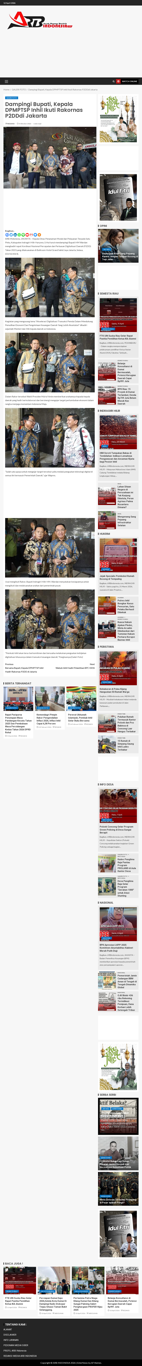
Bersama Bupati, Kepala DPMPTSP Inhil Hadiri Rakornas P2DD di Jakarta (27, 667)
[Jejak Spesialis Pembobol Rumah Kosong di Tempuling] (118, 555)
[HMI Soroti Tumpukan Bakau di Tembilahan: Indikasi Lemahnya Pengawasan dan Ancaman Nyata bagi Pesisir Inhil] (118, 432)
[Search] (113, 81)
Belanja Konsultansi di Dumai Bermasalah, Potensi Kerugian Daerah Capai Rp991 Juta (127, 372)
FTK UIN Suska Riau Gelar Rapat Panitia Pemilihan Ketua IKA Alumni (18, 1301)
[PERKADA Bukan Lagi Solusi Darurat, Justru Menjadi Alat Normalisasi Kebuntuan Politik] (118, 1153)
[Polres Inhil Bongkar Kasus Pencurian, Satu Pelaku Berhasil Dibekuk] (107, 605)
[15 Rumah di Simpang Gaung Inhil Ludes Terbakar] (107, 744)
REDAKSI (11, 124)
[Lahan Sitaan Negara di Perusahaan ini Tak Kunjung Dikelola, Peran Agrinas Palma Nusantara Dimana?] (107, 496)
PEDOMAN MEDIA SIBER (15, 1345)
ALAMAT (7, 1329)
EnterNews (82, 1362)
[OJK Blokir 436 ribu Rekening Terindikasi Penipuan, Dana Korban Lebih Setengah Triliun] (107, 1002)
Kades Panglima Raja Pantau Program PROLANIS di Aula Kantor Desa (127, 865)
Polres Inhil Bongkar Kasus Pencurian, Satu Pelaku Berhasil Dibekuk (126, 606)
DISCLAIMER (9, 1334)
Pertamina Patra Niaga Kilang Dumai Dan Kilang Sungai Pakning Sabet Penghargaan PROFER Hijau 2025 (87, 1304)
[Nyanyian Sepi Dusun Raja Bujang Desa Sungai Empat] (118, 246)
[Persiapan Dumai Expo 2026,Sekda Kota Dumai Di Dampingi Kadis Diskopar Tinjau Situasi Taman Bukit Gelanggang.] (54, 1280)
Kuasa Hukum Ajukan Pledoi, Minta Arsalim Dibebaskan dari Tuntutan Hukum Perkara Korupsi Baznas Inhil (126, 631)
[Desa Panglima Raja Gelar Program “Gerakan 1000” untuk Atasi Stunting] (107, 886)
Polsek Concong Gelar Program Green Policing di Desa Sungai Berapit (116, 829)
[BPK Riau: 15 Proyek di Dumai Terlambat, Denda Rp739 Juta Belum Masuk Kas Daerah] (107, 396)
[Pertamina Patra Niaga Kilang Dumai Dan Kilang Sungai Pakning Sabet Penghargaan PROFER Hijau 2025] (88, 1280)
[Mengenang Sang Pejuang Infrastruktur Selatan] (107, 520)
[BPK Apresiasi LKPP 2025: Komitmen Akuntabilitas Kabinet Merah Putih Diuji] (118, 924)
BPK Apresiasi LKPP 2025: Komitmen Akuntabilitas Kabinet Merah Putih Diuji (116, 948)
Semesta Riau (108, 329)
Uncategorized (47, 1291)
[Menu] (6, 81)
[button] (6, 81)
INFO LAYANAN (10, 1340)
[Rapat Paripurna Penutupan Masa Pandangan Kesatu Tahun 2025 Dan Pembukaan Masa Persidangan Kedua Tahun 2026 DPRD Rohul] (18, 698)
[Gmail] (31, 235)
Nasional (107, 938)
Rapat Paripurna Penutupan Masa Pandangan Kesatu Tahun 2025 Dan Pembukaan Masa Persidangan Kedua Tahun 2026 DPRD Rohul (18, 723)
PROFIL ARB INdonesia (14, 1350)
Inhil (105, 446)
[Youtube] (27, 235)
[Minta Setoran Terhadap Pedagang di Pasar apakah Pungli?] (118, 1189)
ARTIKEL (104, 252)
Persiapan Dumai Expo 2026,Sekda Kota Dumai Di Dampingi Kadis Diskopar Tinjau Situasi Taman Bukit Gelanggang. (53, 1304)
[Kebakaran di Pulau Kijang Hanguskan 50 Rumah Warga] (118, 668)
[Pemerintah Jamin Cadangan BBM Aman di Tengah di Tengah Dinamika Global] (107, 981)
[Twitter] (11, 235)
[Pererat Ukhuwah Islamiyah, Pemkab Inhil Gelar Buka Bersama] (81, 698)
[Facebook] (7, 235)
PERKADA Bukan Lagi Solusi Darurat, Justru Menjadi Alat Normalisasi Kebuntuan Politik (115, 1164)
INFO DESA (107, 820)
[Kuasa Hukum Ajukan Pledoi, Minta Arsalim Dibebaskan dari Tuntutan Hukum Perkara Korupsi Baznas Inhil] (107, 629)
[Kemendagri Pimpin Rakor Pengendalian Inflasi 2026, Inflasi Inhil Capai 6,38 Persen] (50, 698)
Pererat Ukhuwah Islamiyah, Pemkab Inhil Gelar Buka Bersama (80, 717)
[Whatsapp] (19, 235)
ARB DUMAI (58, 1313)
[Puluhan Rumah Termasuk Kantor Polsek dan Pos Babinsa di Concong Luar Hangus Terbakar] (107, 723)
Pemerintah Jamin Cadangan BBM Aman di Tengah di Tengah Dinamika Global (127, 981)
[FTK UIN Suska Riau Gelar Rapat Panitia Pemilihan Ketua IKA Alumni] (118, 315)
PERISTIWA (107, 682)
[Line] (23, 235)
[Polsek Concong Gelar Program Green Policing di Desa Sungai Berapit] (118, 806)
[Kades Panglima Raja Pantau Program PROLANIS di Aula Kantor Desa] (107, 863)
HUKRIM (106, 569)
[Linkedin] (15, 235)
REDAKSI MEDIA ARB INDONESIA (20, 1356)
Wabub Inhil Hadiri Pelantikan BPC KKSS (72, 665)
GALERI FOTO (12, 98)
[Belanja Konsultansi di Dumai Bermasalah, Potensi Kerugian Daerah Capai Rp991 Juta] (107, 371)
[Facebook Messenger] (35, 235)
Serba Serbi (117, 1109)
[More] (39, 235)
